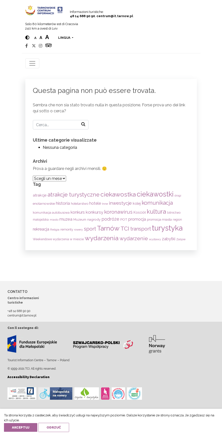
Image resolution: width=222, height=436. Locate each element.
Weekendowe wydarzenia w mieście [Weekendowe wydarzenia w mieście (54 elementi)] (58, 239)
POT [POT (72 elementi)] (123, 219)
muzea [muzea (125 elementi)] (65, 219)
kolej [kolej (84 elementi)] (137, 203)
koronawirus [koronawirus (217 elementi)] (118, 212)
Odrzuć (53, 427)
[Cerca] (61, 124)
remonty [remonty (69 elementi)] (66, 229)
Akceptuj (20, 427)
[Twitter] (34, 45)
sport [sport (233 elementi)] (90, 229)
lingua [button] (64, 38)
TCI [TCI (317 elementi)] (125, 228)
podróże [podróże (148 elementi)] (110, 219)
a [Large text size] (47, 37)
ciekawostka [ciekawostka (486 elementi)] (118, 194)
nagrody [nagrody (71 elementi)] (93, 219)
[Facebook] (26, 45)
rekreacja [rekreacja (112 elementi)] (41, 229)
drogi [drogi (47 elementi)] (178, 195)
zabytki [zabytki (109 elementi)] (168, 239)
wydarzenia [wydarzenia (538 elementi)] (102, 238)
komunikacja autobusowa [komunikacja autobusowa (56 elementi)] (51, 212)
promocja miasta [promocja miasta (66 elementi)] (159, 219)
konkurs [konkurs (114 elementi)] (78, 212)
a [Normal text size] (35, 38)
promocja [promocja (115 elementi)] (137, 219)
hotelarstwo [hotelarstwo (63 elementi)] (79, 203)
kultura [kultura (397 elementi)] (156, 211)
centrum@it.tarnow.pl (114, 16)
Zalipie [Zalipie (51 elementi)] (180, 239)
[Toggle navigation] (32, 63)
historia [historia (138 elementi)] (63, 203)
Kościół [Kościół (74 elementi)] (139, 212)
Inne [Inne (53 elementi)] (105, 203)
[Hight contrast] (27, 37)
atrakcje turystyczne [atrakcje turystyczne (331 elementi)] (73, 194)
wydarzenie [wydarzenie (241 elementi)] (134, 238)
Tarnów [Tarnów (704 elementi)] (108, 228)
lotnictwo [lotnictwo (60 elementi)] (173, 212)
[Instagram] (40, 45)
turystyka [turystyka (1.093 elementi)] (167, 228)
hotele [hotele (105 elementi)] (95, 203)
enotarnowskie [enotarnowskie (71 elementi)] (44, 203)
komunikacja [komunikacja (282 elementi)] (157, 203)
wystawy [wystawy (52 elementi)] (155, 239)
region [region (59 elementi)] (177, 219)
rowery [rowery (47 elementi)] (78, 229)
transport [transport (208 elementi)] (140, 229)
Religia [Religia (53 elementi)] (54, 229)
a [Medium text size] (41, 37)
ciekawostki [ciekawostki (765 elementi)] (155, 194)
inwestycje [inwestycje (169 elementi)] (120, 203)
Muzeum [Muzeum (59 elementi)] (79, 219)
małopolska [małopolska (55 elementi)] (41, 219)
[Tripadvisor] (48, 45)
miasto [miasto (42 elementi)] (54, 219)
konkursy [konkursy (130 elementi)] (94, 212)
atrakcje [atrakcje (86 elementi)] (39, 195)
